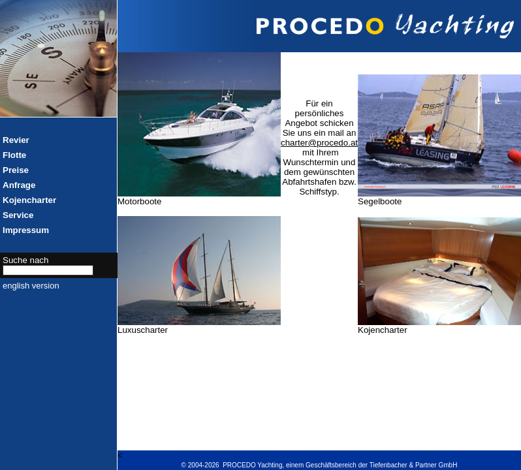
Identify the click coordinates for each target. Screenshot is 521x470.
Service (18, 215)
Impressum (26, 230)
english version (31, 285)
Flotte (14, 155)
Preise (16, 170)
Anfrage (19, 185)
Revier (16, 140)
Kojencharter (29, 200)
